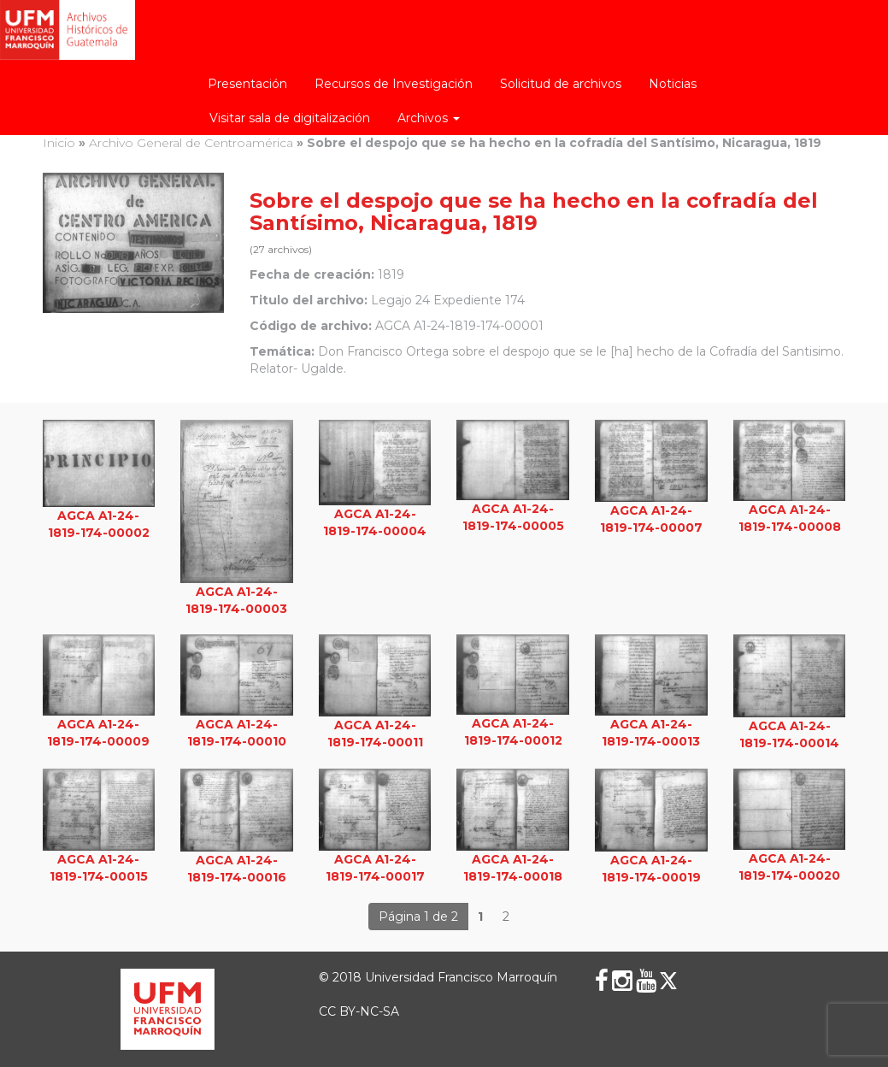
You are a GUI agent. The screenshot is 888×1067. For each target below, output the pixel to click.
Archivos (428, 118)
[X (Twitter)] (668, 980)
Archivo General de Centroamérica (191, 142)
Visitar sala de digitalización (289, 118)
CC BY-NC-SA (359, 1011)
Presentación (247, 83)
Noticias (673, 83)
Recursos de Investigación (394, 83)
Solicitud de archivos (560, 83)
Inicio (59, 142)
